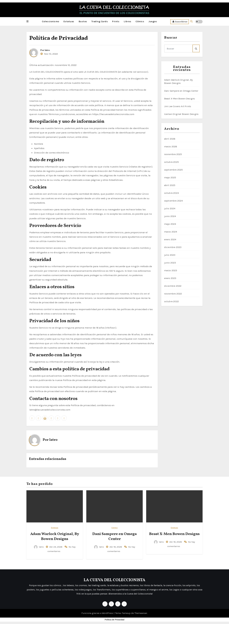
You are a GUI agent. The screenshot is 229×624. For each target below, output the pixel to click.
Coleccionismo (50, 21)
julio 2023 (169, 254)
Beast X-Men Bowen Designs (179, 98)
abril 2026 (169, 138)
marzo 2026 (170, 146)
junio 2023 (170, 262)
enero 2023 (170, 278)
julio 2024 (169, 208)
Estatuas (69, 21)
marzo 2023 (170, 270)
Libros (127, 21)
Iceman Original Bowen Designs (181, 114)
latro (47, 50)
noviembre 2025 (173, 154)
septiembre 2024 (173, 200)
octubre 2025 (171, 161)
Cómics (140, 21)
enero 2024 (170, 239)
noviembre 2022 (173, 293)
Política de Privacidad (58, 38)
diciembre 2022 (173, 285)
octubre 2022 (171, 301)
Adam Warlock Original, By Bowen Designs (54, 536)
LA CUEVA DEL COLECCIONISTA (114, 580)
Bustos (83, 21)
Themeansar (140, 613)
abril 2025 (169, 185)
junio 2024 (170, 216)
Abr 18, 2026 (116, 546)
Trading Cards (99, 21)
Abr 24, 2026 (56, 546)
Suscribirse (179, 21)
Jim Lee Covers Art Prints (177, 106)
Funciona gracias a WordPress (97, 613)
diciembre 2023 (173, 247)
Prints (115, 21)
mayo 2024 (170, 223)
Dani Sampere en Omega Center (181, 90)
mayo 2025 (170, 177)
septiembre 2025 (173, 169)
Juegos (153, 21)
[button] (27, 21)
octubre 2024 (171, 192)
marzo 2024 (170, 231)
